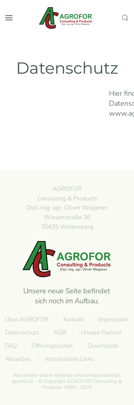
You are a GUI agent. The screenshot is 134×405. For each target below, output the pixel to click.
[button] (9, 18)
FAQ (10, 346)
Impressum (113, 319)
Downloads (102, 346)
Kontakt (73, 319)
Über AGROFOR (26, 319)
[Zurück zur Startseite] (67, 18)
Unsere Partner (100, 332)
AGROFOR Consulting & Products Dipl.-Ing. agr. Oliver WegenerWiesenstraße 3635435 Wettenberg (67, 208)
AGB (59, 332)
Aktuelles (17, 359)
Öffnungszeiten (52, 346)
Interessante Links (69, 359)
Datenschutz (22, 332)
